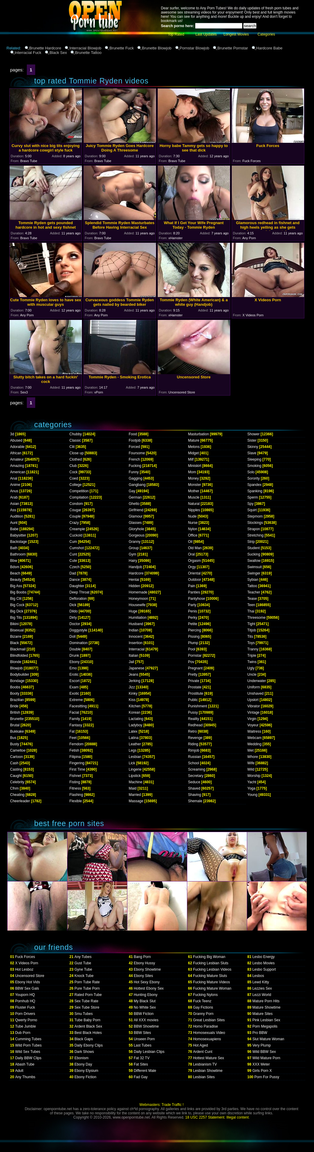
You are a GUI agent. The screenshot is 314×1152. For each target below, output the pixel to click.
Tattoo (252, 586)
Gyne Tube (83, 969)
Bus (13, 738)
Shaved (194, 788)
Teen (251, 605)
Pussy (193, 712)
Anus (14, 491)
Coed (74, 478)
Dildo (74, 611)
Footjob (135, 440)
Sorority (253, 478)
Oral (191, 554)
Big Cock (17, 605)
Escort (75, 681)
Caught (16, 776)
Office (192, 535)
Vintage (253, 712)
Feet (73, 738)
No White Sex (145, 1007)
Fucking (135, 466)
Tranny (253, 649)
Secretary (196, 776)
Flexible (76, 801)
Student (253, 548)
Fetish (74, 750)
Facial (74, 712)
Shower (253, 434)
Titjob (251, 630)
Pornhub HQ (25, 1001)
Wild (250, 769)
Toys (251, 643)
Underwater (256, 681)
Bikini (14, 624)
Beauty (15, 580)
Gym (132, 554)
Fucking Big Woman (209, 957)
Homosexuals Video (209, 1033)
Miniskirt (194, 466)
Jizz (132, 687)
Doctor (75, 624)
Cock (74, 472)
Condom (76, 504)
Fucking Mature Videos (211, 982)
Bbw (13, 561)
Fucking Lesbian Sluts (210, 963)
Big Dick (16, 611)
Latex (133, 731)
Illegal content (237, 1117)
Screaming (196, 769)
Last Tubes (142, 1045)
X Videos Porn (26, 963)
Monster (194, 485)
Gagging (135, 478)
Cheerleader (20, 801)
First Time (77, 769)
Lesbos (258, 976)
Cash (14, 763)
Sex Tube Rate (86, 1001)
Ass (13, 510)
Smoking (254, 466)
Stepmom (255, 516)
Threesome (256, 617)
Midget (193, 453)
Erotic (74, 674)
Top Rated (176, 34)
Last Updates (206, 34)
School (193, 763)
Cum (73, 542)
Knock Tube (83, 976)
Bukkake (17, 731)
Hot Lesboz (24, 969)
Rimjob (193, 750)
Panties (194, 592)
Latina (134, 738)
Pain (191, 586)
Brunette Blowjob (156, 48)
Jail (131, 662)
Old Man (195, 548)
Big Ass (16, 586)
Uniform (253, 687)
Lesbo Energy (263, 957)
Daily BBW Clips (28, 1058)
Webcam (254, 738)
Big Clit (16, 598)
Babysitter (18, 535)
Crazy (74, 523)
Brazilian (17, 700)
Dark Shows (84, 1052)
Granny (135, 542)
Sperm (252, 497)
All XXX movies (146, 1020)
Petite (192, 624)
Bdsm (15, 567)
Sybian (253, 580)
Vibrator (253, 706)
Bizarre (16, 636)
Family (75, 719)
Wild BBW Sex (264, 1052)
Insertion (136, 643)
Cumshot (77, 548)
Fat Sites (141, 1064)
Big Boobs (18, 592)
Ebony (75, 662)
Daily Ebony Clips (88, 1045)
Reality (193, 719)
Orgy (192, 567)
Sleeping (254, 459)
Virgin (251, 719)
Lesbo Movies (263, 963)
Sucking (253, 554)
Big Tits (16, 617)
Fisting (75, 782)
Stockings (255, 523)
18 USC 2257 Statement (204, 1117)
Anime (15, 485)
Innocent (136, 636)
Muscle (194, 497)
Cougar (75, 510)
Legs (133, 750)
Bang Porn (142, 957)
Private (193, 681)
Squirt (252, 510)
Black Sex (58, 52)
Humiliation (138, 617)
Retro (192, 731)
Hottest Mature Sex (208, 1058)
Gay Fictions (203, 1007)
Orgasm (194, 561)
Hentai (134, 580)
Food (133, 434)
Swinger (253, 573)
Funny (134, 472)
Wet (250, 750)
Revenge (195, 738)
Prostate (195, 687)
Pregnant (195, 668)
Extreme (76, 700)
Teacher (253, 592)
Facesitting (78, 706)
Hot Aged (200, 1045)
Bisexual (17, 630)
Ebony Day (83, 1064)
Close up (77, 453)
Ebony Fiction (85, 1077)
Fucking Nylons (205, 995)
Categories (266, 34)
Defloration (78, 598)
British (15, 712)
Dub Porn (22, 1033)
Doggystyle (78, 630)
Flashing (76, 795)
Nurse (193, 523)
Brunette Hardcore (45, 48)
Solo (251, 472)
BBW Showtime (146, 1026)
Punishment (197, 706)
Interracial (137, 649)
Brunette (17, 719)
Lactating (136, 719)
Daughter (77, 586)
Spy (250, 504)
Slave (251, 453)
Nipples (194, 510)
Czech (75, 567)
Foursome (137, 453)
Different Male (145, 1071)
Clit (72, 447)
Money (193, 478)
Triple (251, 655)
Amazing (17, 466)
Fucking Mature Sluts (210, 976)
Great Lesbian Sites (209, 1020)
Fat (72, 731)
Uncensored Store (29, 976)
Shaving (194, 795)
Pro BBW (259, 1033)
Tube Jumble (25, 1026)
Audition (16, 516)
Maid (133, 788)
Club (73, 466)
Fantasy (76, 725)
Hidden (134, 586)
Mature (193, 440)
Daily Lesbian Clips (149, 1052)
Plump (193, 643)
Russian (194, 757)
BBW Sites (142, 1033)
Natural (194, 504)
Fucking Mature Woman (212, 988)
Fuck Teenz (202, 1001)
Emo (73, 668)
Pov (191, 662)
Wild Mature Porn (266, 1058)
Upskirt (253, 700)
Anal (13, 478)
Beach (15, 573)
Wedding (254, 744)
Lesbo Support (264, 969)
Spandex (254, 485)
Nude (192, 516)
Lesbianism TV (205, 1064)
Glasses (135, 523)
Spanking (255, 491)
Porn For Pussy (266, 1077)
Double (75, 649)
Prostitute (196, 693)
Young (252, 795)
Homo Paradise (205, 1026)
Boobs (15, 687)
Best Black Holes (88, 1033)
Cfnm (14, 788)
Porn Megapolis (264, 1026)
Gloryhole (136, 529)
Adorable (17, 447)
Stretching (255, 535)
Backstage (18, 542)
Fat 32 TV (141, 1058)
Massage (136, 801)
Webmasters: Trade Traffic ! (161, 1105)
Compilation (79, 497)
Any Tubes (83, 957)
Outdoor (194, 580)
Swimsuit (254, 567)
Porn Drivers (25, 1014)
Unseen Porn (144, 1039)
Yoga (251, 788)
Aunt (14, 523)
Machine (135, 782)
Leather (135, 744)
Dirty (73, 617)
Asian (14, 504)
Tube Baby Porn (87, 1020)
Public (193, 700)
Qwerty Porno (26, 1020)
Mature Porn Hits (265, 1001)
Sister (252, 440)
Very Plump (261, 1045)
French (134, 459)
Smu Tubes (83, 1014)
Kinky (133, 693)
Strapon (253, 529)
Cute (73, 561)
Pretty (192, 674)
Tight (251, 624)
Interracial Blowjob (85, 48)
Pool (191, 649)
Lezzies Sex (262, 988)
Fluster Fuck (25, 1007)
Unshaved (255, 693)
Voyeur (253, 725)
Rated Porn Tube (88, 995)
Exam (74, 687)
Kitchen (135, 706)
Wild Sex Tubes (27, 1052)
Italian (133, 655)
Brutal (15, 725)
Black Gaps (83, 1039)
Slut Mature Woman (268, 1039)
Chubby (76, 434)
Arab (14, 497)
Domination (79, 643)
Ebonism (81, 1058)
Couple (75, 516)
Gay (132, 491)
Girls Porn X (262, 1071)
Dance (75, 580)
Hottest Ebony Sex (148, 988)
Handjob (135, 567)
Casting (16, 769)
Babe (14, 529)
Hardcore (136, 573)
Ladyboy (135, 725)
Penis (192, 611)
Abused (16, 440)
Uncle (252, 674)
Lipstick (135, 776)
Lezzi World (261, 995)
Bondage (17, 681)
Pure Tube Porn (87, 988)
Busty (14, 744)
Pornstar (195, 655)
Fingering (77, 763)
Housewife (137, 605)
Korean (135, 712)
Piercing (194, 630)
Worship (254, 776)
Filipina (75, 757)
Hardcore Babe (269, 48)
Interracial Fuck (28, 52)
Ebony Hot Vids (27, 982)
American (18, 472)
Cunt (73, 554)
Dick (73, 605)
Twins (252, 662)
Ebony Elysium (86, 1071)
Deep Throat (80, 592)
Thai (250, 611)
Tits (250, 636)
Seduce (194, 782)
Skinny (252, 447)
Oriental (194, 573)
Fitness (75, 788)
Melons (194, 447)
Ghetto (134, 504)
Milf (191, 459)
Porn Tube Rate (87, 982)
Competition (79, 491)
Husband (136, 624)
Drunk (74, 655)
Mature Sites (262, 1014)
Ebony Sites (143, 976)
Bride (14, 706)
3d (12, 434)
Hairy (133, 561)
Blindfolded (19, 655)
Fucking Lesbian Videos (212, 969)
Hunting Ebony (145, 995)
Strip (251, 542)
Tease (252, 598)
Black (14, 643)
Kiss (132, 700)
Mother (193, 491)
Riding (193, 744)
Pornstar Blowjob (194, 48)
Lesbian (135, 757)
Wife (251, 763)
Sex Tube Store (86, 1007)
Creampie (77, 529)
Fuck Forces (25, 957)
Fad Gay (141, 1077)
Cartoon (16, 757)
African (15, 453)
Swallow (254, 561)
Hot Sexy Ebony (147, 982)
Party (192, 605)
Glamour (136, 516)
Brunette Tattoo (88, 52)
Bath (14, 548)
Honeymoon (138, 598)
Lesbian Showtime (207, 1071)
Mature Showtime (266, 1007)
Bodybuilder (19, 674)
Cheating (17, 795)
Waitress (254, 731)
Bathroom (18, 554)
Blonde (15, 662)
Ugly (251, 668)
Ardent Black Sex (88, 1026)
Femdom (77, 744)
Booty (15, 693)
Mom (192, 472)
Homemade (138, 592)
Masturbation (198, 434)
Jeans (133, 674)
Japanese (137, 668)
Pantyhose (196, 598)
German (135, 497)
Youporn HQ (25, 995)
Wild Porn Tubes (28, 1045)
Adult (19, 1071)
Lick (132, 763)
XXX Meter (261, 1064)
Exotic (74, 693)
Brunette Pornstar (232, 48)
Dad (73, 573)
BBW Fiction (144, 1014)
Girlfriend (136, 510)
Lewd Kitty (260, 982)
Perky (192, 617)
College (76, 485)
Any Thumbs (25, 1077)
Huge (133, 611)
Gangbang (137, 485)
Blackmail (18, 649)
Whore (252, 757)
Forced (134, 447)
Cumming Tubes (28, 1039)
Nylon (192, 529)
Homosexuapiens (207, 1039)
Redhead (195, 725)
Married (135, 795)
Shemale (195, 801)
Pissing (194, 636)
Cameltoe (18, 750)
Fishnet (75, 776)
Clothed (76, 459)
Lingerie (135, 769)
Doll (73, 636)
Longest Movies (236, 34)
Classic (75, 440)
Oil (190, 542)
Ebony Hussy (144, 963)
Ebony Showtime (147, 969)
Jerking (135, 681)
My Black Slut (145, 1001)
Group (134, 548)
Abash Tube (24, 1064)
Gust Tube (82, 963)
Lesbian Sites (204, 1077)
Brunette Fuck (121, 48)
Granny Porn (203, 1014)
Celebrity (17, 782)
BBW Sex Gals (27, 988)
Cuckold (76, 535)
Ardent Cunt (202, 1052)
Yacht (251, 782)
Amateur (17, 459)
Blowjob (16, 668)
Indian (134, 630)
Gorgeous (137, 535)
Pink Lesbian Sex (266, 1020)
